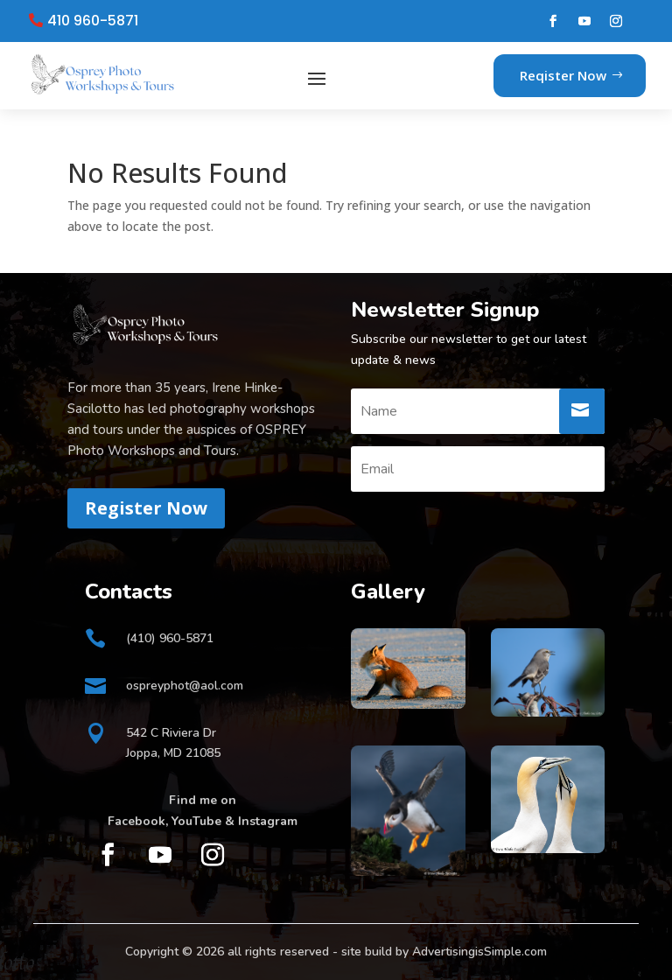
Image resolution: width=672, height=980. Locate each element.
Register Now (146, 508)
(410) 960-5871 (170, 638)
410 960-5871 (92, 21)
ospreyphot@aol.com (184, 685)
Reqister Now (563, 75)
